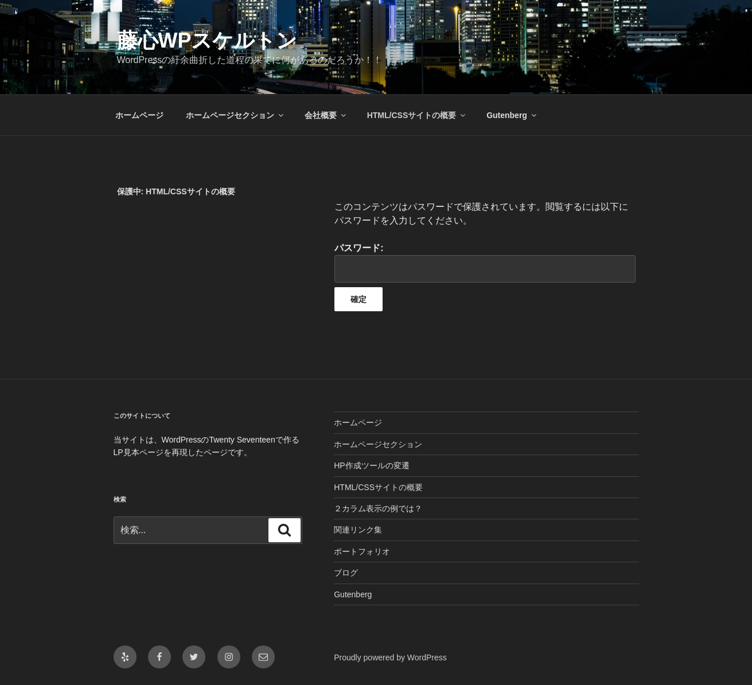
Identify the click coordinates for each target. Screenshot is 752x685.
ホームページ (139, 115)
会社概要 (326, 115)
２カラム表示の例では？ (378, 508)
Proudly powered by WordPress (390, 657)
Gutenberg (512, 115)
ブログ (346, 572)
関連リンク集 (358, 529)
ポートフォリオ (362, 551)
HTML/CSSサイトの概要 (417, 115)
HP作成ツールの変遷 (371, 465)
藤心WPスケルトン (207, 40)
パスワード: (484, 263)
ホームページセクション (235, 115)
